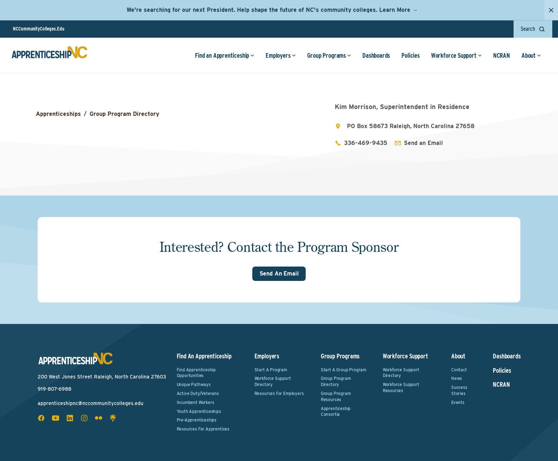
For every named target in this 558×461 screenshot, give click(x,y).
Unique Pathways (194, 384)
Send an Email (423, 143)
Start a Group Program (343, 369)
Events (457, 402)
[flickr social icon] (98, 418)
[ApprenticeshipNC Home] (49, 55)
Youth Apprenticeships (199, 411)
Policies (410, 55)
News (456, 378)
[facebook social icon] (41, 418)
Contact (459, 369)
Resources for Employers (279, 393)
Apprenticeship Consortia (335, 411)
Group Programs (329, 55)
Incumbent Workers (195, 402)
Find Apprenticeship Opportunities (196, 372)
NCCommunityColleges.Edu (38, 29)
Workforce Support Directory (272, 381)
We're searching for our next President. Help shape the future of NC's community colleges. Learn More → (272, 9)
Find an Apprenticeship (225, 55)
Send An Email (279, 273)
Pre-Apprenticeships (197, 420)
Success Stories (459, 390)
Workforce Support (456, 55)
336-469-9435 (365, 143)
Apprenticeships (58, 113)
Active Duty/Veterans (198, 393)
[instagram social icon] (84, 418)
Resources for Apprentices (203, 429)
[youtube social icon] (55, 418)
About (531, 55)
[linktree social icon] (112, 418)
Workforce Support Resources (401, 387)
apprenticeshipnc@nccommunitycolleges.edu (90, 403)
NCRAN (501, 55)
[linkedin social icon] (69, 418)
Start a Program (270, 369)
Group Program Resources (336, 396)
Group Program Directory (124, 113)
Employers (280, 55)
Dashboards (376, 55)
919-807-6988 (54, 389)
